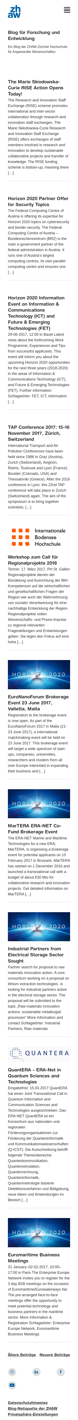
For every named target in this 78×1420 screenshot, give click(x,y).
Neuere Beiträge (55, 1355)
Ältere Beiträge (22, 1355)
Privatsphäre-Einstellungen (33, 1414)
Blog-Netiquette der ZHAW (32, 1409)
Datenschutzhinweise (28, 1403)
